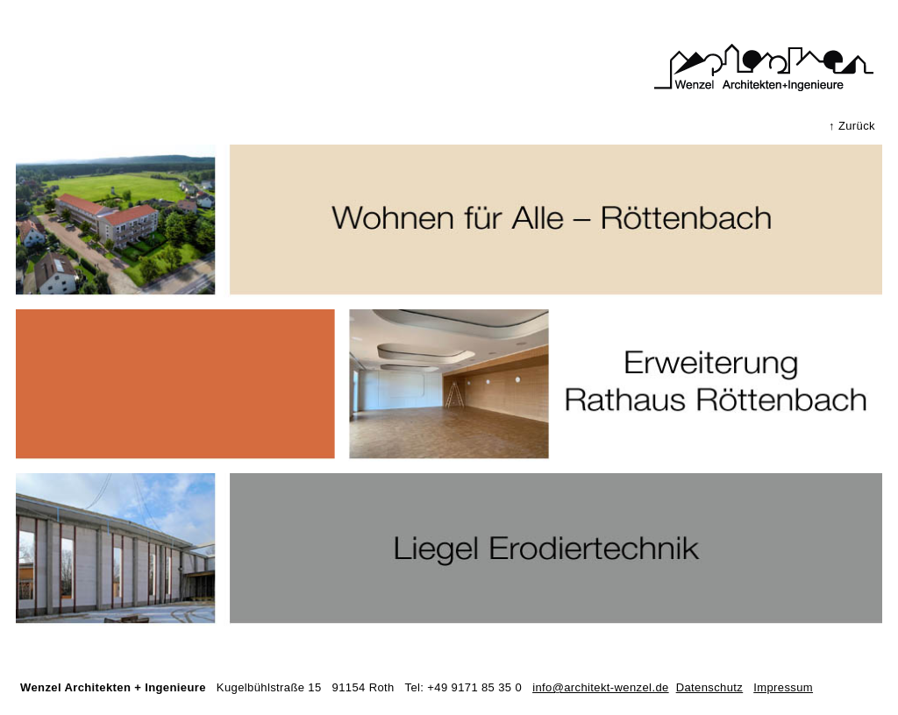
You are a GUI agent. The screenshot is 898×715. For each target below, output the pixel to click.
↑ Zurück (852, 125)
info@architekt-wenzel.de (600, 687)
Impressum (783, 687)
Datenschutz (710, 687)
